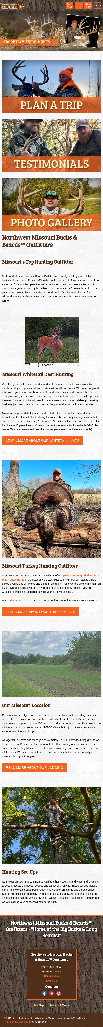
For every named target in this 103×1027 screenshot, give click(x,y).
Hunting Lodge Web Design (17, 1022)
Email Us (51, 980)
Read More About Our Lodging (34, 767)
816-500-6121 (51, 975)
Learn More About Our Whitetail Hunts (42, 441)
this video (16, 600)
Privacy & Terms (60, 1005)
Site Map (38, 1005)
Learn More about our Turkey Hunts (40, 612)
